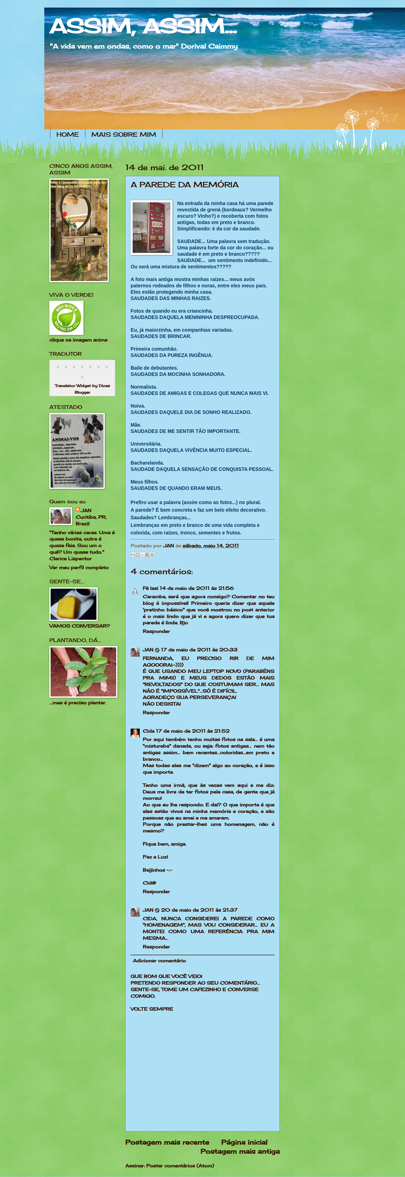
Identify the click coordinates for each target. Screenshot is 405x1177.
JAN (148, 649)
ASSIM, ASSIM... (143, 25)
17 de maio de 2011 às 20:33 (199, 649)
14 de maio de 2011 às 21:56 (197, 588)
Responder (156, 631)
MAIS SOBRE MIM (123, 134)
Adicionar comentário (159, 960)
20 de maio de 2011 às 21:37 (199, 910)
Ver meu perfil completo (79, 567)
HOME (67, 134)
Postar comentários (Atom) (180, 1165)
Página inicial (244, 1142)
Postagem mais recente (167, 1142)
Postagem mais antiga (240, 1151)
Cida (148, 731)
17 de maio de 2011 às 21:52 (193, 731)
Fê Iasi (150, 588)
